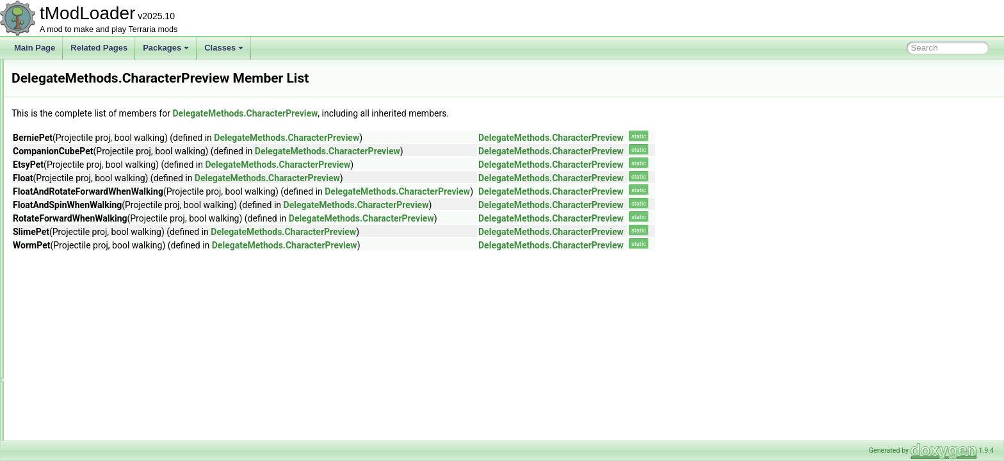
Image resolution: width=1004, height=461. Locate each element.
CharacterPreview (83, 256)
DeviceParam (65, 396)
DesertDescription (72, 326)
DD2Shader (62, 115)
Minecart (67, 270)
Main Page (34, 48)
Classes (223, 48)
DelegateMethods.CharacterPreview (405, 113)
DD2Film (57, 101)
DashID (55, 73)
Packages (166, 48)
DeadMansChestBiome (81, 129)
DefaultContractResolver (84, 185)
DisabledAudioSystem (79, 411)
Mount (63, 284)
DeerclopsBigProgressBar (86, 171)
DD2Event (59, 87)
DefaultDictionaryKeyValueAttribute (102, 213)
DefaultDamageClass (78, 199)
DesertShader (66, 368)
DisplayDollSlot (68, 425)
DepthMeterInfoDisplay (81, 298)
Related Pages (98, 48)
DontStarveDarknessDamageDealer (103, 439)
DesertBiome (64, 312)
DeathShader (65, 157)
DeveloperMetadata (75, 382)
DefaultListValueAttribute (84, 227)
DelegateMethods (72, 242)
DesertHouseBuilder (76, 354)
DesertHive (61, 340)
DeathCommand (70, 143)
